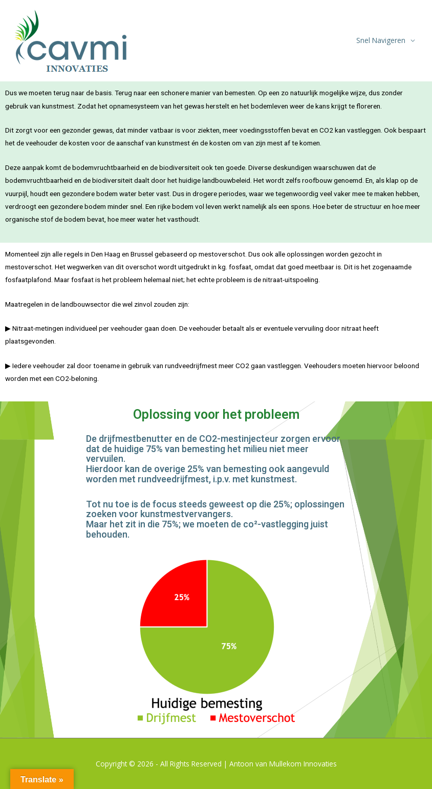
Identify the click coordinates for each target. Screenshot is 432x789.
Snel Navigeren (380, 40)
